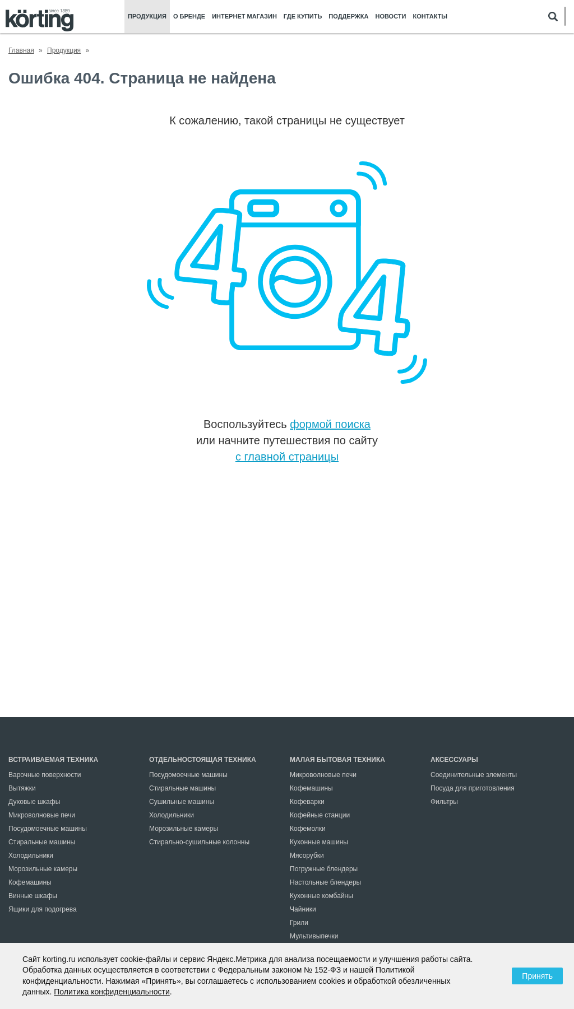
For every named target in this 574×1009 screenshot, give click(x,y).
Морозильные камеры (42, 869)
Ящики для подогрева (42, 909)
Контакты (430, 16)
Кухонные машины (319, 842)
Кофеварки (307, 802)
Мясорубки (307, 855)
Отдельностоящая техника (202, 760)
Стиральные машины (41, 842)
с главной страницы (287, 456)
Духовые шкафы (34, 802)
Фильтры (444, 802)
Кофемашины (30, 882)
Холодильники (30, 855)
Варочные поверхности (44, 775)
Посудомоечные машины (47, 829)
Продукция (147, 16)
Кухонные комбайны (321, 896)
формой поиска (330, 424)
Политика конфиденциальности (112, 991)
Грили (299, 923)
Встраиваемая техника (53, 760)
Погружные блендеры (324, 869)
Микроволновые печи (41, 815)
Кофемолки (308, 829)
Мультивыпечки (314, 936)
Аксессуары (454, 760)
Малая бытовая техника (337, 760)
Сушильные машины (181, 802)
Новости (390, 16)
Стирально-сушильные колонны (199, 842)
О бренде (189, 16)
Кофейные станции (320, 815)
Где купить (302, 16)
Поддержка (348, 16)
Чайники (303, 909)
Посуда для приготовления (472, 788)
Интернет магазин (244, 16)
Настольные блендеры (325, 882)
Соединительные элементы (473, 775)
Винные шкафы (32, 896)
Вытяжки (22, 788)
